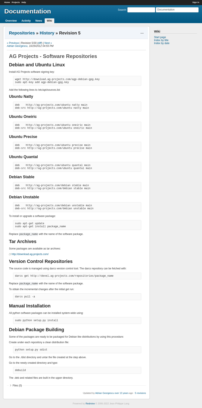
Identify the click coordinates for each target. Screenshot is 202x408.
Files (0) (17, 385)
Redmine (90, 403)
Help (24, 2)
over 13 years (121, 393)
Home (7, 2)
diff (40, 43)
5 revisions (140, 393)
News (38, 20)
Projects (16, 2)
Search (122, 9)
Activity (26, 20)
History (47, 33)
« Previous (13, 43)
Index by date (162, 43)
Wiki (49, 20)
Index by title (161, 40)
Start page (160, 37)
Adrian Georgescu (17, 46)
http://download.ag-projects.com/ (30, 254)
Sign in (195, 2)
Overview (11, 20)
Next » (48, 43)
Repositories (22, 33)
